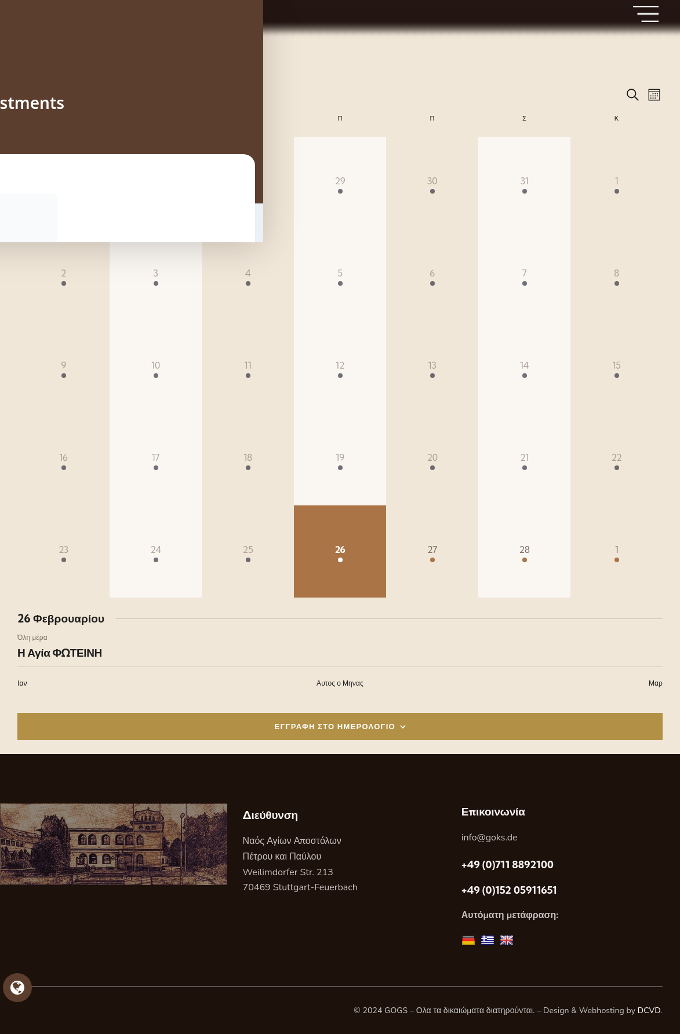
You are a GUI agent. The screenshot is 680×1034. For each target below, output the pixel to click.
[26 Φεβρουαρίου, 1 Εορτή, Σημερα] (340, 551)
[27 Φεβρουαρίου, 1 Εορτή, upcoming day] (432, 551)
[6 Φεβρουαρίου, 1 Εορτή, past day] (432, 275)
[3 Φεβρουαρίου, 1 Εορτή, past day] (156, 275)
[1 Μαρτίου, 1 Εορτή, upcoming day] (616, 551)
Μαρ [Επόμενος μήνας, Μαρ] (656, 683)
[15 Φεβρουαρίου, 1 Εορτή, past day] (616, 367)
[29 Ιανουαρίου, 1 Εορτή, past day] (340, 183)
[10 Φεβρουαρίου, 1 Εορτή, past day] (156, 367)
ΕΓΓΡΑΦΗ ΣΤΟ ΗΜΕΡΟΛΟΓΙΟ (335, 726)
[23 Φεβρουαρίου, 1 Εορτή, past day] (63, 551)
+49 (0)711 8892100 (507, 864)
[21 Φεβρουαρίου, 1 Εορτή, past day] (524, 459)
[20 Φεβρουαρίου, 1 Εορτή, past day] (432, 459)
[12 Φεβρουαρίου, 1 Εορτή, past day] (340, 367)
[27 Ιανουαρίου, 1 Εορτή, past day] (156, 183)
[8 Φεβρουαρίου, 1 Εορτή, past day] (616, 275)
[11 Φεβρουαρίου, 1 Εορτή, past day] (248, 367)
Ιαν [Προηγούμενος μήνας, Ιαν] (22, 683)
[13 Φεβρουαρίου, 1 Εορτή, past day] (432, 367)
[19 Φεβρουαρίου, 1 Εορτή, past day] (340, 459)
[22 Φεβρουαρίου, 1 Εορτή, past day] (616, 459)
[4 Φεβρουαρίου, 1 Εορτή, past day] (248, 275)
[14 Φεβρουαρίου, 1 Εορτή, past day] (524, 367)
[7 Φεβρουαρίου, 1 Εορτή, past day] (524, 275)
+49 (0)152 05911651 (509, 890)
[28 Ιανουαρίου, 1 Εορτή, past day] (248, 183)
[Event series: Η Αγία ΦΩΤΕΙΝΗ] (53, 637)
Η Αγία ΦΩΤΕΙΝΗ (59, 653)
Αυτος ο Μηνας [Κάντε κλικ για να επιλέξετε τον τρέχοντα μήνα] (340, 683)
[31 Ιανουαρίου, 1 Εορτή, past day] (524, 183)
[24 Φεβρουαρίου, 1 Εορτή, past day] (156, 551)
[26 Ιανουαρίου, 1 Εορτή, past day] (63, 183)
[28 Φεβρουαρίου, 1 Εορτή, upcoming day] (524, 551)
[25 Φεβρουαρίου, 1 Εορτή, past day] (248, 551)
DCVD (649, 1010)
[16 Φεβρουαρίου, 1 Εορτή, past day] (63, 459)
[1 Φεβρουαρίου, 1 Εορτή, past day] (616, 183)
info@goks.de (489, 837)
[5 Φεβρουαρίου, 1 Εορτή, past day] (340, 275)
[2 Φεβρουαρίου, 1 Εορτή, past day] (63, 275)
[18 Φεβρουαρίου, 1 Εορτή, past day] (248, 459)
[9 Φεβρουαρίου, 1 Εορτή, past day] (63, 367)
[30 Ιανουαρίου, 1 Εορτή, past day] (432, 183)
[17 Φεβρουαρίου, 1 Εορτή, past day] (156, 459)
